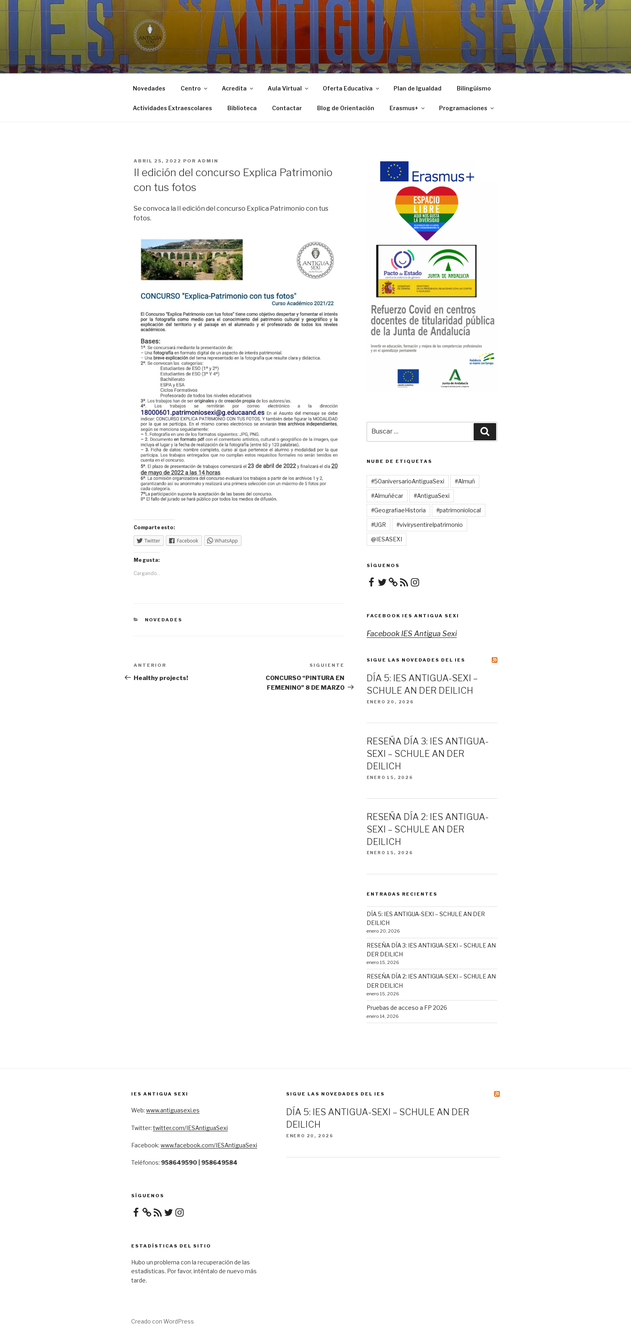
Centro (194, 88)
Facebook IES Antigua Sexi (413, 616)
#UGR (378, 524)
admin (208, 161)
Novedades (149, 88)
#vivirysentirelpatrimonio (429, 524)
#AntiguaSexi (432, 495)
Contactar (287, 108)
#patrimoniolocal (458, 510)
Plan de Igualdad (417, 88)
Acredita (238, 88)
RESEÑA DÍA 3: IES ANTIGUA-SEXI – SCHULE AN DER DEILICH (428, 753)
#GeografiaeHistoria (398, 510)
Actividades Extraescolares (172, 108)
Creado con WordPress (162, 1321)
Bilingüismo (474, 88)
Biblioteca (242, 108)
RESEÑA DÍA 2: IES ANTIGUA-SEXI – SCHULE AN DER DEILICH (428, 829)
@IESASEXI (386, 539)
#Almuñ (465, 481)
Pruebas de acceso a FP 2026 (407, 1007)
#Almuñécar (387, 495)
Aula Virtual (288, 88)
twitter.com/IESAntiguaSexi (190, 1127)
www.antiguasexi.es (173, 1110)
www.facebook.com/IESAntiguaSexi (209, 1145)
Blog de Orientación (345, 108)
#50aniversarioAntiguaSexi (407, 481)
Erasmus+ (408, 108)
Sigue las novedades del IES (416, 660)
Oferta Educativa (351, 88)
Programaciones (467, 108)
